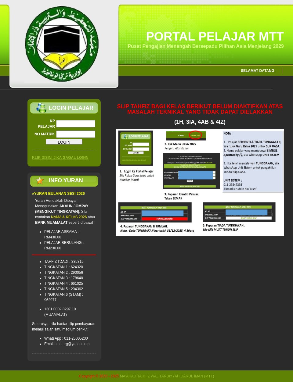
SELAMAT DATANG (257, 71)
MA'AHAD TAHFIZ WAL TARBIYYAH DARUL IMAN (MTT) (167, 376)
